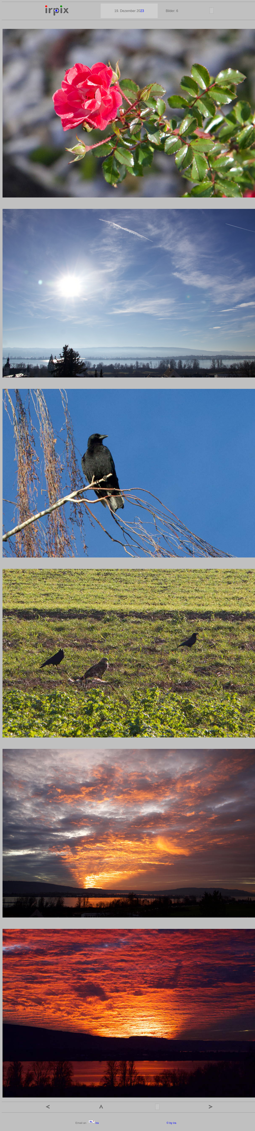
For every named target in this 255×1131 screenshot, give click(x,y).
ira (94, 1122)
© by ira (171, 1122)
